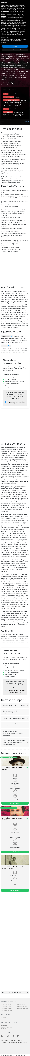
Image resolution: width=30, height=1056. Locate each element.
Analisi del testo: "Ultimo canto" (12, 768)
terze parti (3, 16)
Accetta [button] (15, 46)
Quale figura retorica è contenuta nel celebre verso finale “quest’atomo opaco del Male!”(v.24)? (15, 742)
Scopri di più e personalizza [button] (15, 49)
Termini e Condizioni (6, 1027)
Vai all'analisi (15, 803)
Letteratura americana (22, 1008)
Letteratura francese (6, 1008)
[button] (28, 2)
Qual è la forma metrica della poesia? (15, 718)
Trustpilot (26, 122)
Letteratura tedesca (6, 1010)
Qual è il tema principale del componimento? (15, 712)
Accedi (21, 402)
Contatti (3, 1029)
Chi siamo (3, 1019)
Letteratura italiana (6, 1004)
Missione (3, 1017)
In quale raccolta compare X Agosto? (15, 705)
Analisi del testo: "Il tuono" (12, 818)
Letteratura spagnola (21, 1006)
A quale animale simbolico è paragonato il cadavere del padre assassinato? (15, 733)
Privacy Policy (4, 1025)
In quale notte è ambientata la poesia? (15, 725)
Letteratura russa (20, 1004)
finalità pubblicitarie (19, 23)
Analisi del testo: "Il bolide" (12, 867)
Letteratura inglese (6, 1006)
